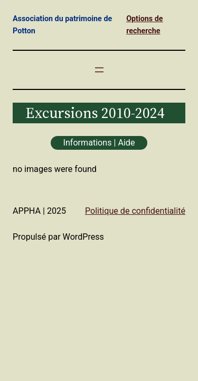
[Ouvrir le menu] (99, 70)
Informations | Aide (99, 143)
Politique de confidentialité (135, 211)
